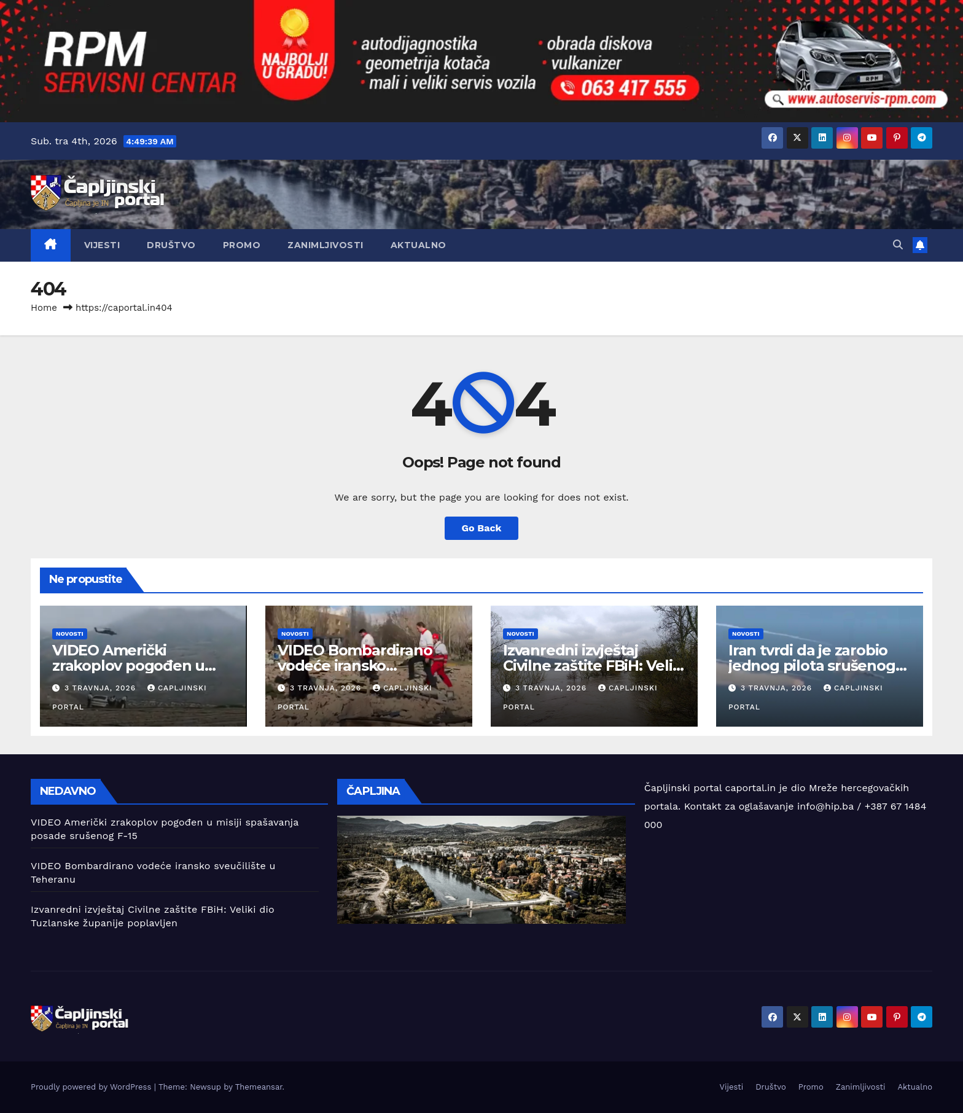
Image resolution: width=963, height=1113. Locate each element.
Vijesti (102, 245)
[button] (898, 245)
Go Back (482, 528)
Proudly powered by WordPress (92, 1087)
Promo (242, 245)
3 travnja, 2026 (101, 688)
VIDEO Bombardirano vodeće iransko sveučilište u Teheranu (359, 665)
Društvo (171, 245)
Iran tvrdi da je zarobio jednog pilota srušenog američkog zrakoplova (811, 665)
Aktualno (418, 245)
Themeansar (259, 1087)
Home (44, 307)
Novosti (70, 633)
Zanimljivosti (325, 245)
